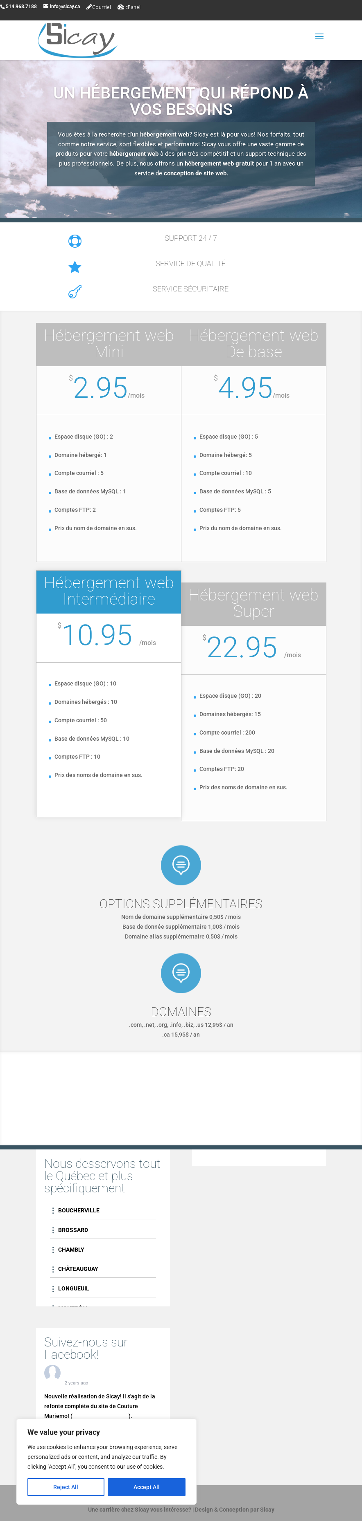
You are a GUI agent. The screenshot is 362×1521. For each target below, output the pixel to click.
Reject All (65, 1487)
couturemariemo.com (100, 1416)
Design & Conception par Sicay (234, 1509)
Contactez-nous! (181, 1123)
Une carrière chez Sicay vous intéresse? (139, 1509)
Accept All (146, 1487)
